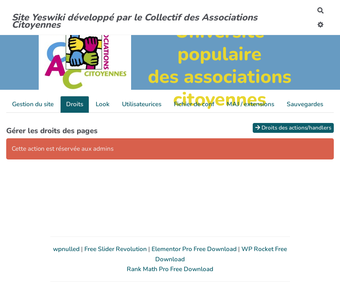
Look (103, 104)
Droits (74, 104)
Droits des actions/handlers (293, 127)
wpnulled (67, 249)
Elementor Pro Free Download (195, 249)
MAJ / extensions (250, 104)
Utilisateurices (141, 104)
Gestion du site (33, 104)
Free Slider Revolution (116, 249)
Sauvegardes (305, 104)
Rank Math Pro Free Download (170, 269)
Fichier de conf (194, 104)
